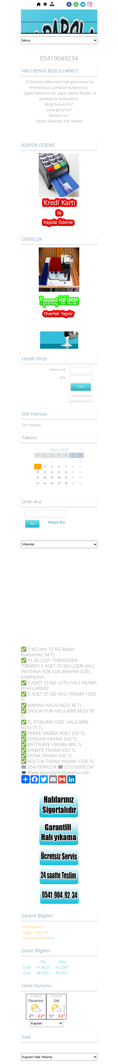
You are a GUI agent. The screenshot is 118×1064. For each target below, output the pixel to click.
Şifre (63, 377)
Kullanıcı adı (57, 369)
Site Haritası (31, 424)
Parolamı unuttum (81, 395)
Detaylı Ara (56, 522)
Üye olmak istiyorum (80, 401)
